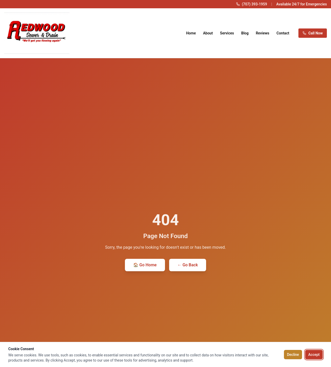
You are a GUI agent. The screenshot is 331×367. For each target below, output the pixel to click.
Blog (245, 33)
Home (191, 33)
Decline (293, 355)
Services (227, 33)
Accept (314, 355)
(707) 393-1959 (254, 4)
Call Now (313, 33)
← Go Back (187, 264)
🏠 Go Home (145, 264)
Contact (282, 33)
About (208, 33)
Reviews (262, 33)
